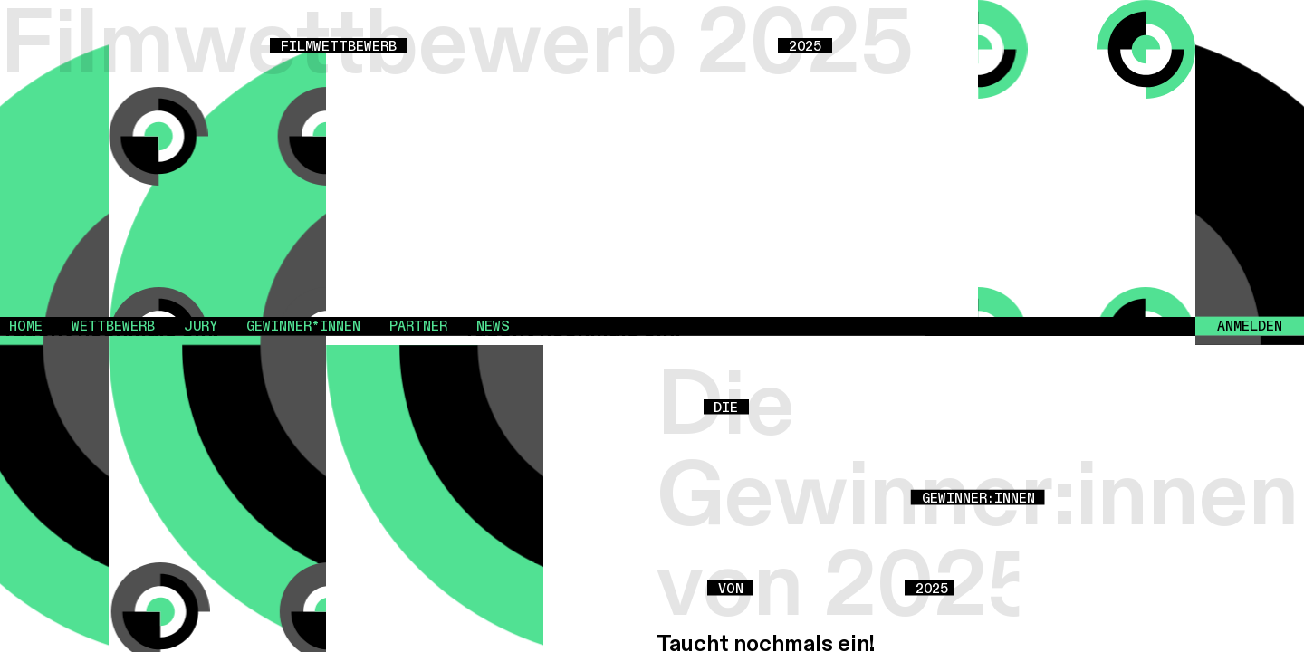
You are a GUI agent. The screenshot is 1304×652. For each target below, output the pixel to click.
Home (26, 326)
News (493, 326)
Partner (418, 326)
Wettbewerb (113, 326)
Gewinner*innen (303, 326)
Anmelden (1249, 326)
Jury (200, 326)
